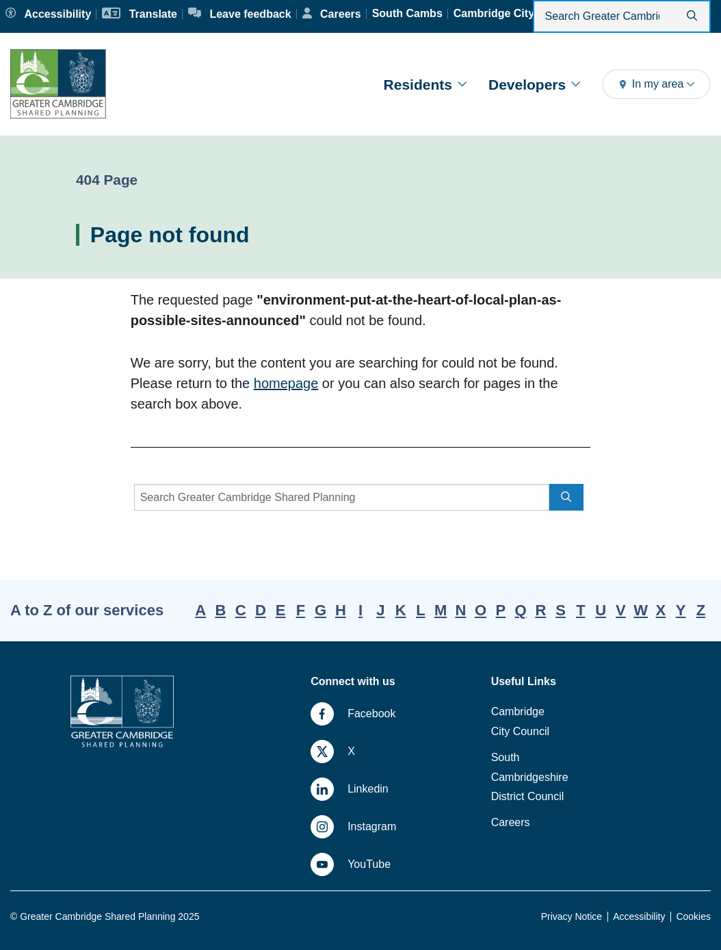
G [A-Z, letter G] (320, 610)
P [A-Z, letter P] (501, 610)
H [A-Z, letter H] (340, 610)
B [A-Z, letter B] (220, 610)
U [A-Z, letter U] (600, 610)
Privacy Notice (571, 916)
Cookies (693, 916)
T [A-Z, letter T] (580, 610)
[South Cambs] (407, 13)
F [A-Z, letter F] (300, 610)
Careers (510, 822)
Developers (534, 84)
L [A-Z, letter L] (420, 610)
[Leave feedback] (240, 14)
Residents (425, 84)
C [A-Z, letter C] (240, 610)
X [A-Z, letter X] (661, 610)
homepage (286, 383)
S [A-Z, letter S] (560, 610)
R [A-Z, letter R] (540, 610)
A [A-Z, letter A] (200, 610)
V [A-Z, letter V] (621, 610)
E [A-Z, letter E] (281, 610)
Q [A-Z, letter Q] (521, 610)
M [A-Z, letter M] (440, 610)
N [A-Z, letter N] (460, 610)
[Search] (342, 497)
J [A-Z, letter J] (380, 610)
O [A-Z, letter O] (480, 610)
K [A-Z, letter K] (400, 610)
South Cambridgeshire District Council (529, 777)
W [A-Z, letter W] (640, 610)
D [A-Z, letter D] (260, 610)
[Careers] (332, 14)
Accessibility (639, 916)
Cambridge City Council (520, 721)
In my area (656, 84)
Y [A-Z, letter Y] (681, 610)
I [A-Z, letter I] (360, 610)
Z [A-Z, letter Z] (700, 610)
